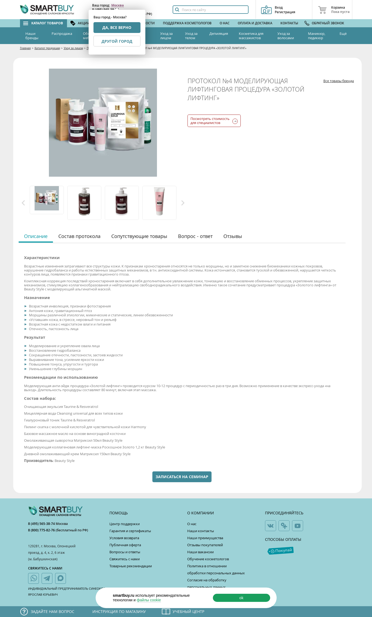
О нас (225, 23)
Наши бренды (31, 35)
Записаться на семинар (182, 476)
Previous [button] (23, 203)
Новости (147, 23)
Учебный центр (188, 611)
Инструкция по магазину (119, 611)
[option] (47, 200)
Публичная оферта (125, 544)
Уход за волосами (285, 35)
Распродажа (62, 33)
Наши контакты (200, 530)
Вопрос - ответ (195, 236)
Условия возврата (124, 537)
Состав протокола (79, 236)
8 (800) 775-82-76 (42, 530)
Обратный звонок (328, 23)
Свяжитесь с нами (124, 558)
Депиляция (218, 33)
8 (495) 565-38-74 (42, 523)
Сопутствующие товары (139, 236)
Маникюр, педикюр (316, 35)
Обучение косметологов (208, 558)
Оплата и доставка (255, 23)
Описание (36, 236)
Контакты (289, 23)
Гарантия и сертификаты (130, 530)
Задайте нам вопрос (52, 611)
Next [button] (183, 203)
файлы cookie (149, 600)
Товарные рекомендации (130, 566)
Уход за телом (191, 35)
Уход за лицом (166, 35)
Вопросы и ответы (124, 551)
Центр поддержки (124, 523)
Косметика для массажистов (251, 35)
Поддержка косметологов (187, 23)
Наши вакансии (200, 551)
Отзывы (232, 236)
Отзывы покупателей (205, 544)
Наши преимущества (205, 537)
